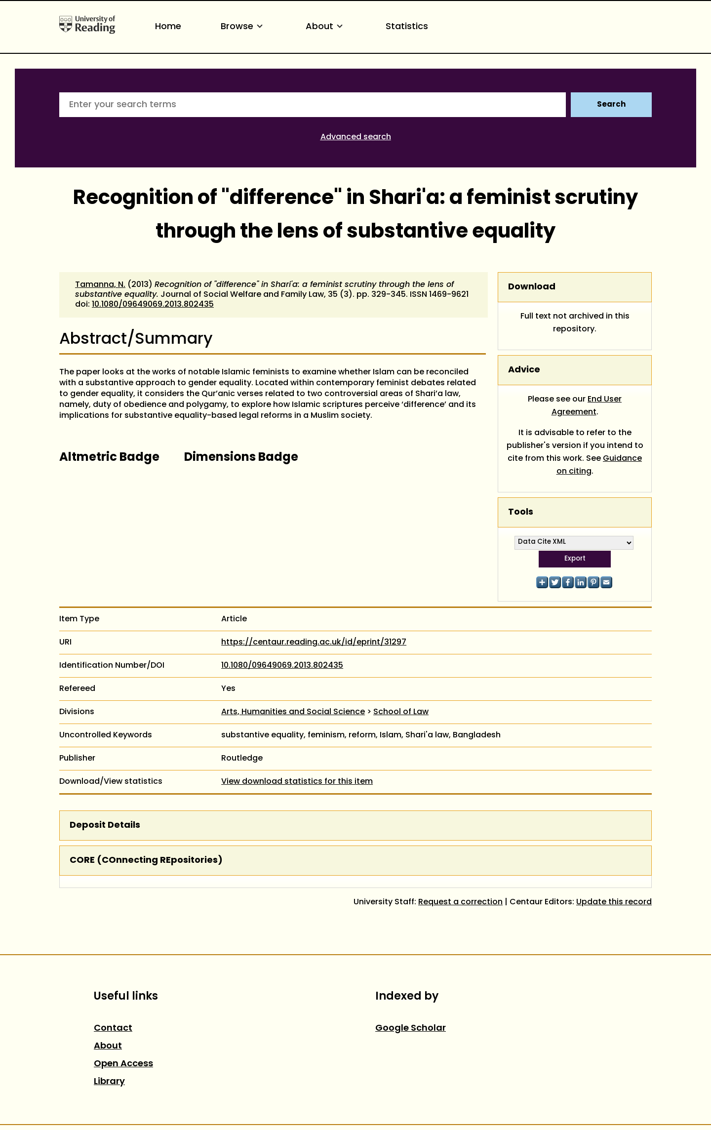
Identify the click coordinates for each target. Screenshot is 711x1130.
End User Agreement (587, 406)
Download (531, 287)
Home (168, 27)
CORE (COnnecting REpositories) (146, 860)
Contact (113, 1028)
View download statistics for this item (297, 781)
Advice (524, 370)
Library (109, 1082)
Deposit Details (105, 825)
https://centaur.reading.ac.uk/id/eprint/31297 (313, 642)
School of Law (401, 712)
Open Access (123, 1064)
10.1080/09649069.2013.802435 (153, 304)
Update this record (614, 902)
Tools (520, 512)
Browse (243, 27)
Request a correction (460, 902)
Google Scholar (410, 1028)
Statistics (407, 27)
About (326, 27)
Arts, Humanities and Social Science (293, 712)
